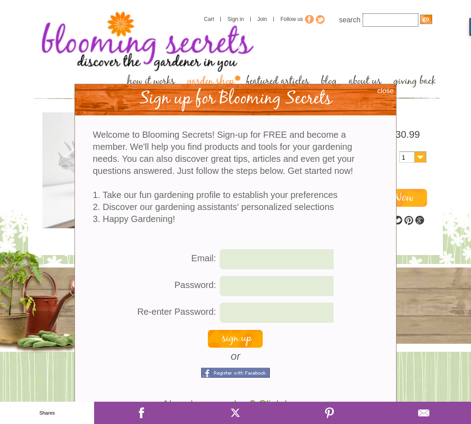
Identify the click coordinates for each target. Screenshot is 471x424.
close (385, 91)
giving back (414, 81)
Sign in (235, 19)
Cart (209, 19)
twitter (398, 220)
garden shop (210, 81)
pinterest (408, 220)
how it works (151, 81)
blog (329, 81)
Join (262, 19)
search (349, 20)
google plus (419, 220)
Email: (203, 258)
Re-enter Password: (176, 312)
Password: (195, 285)
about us (365, 81)
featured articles (277, 81)
